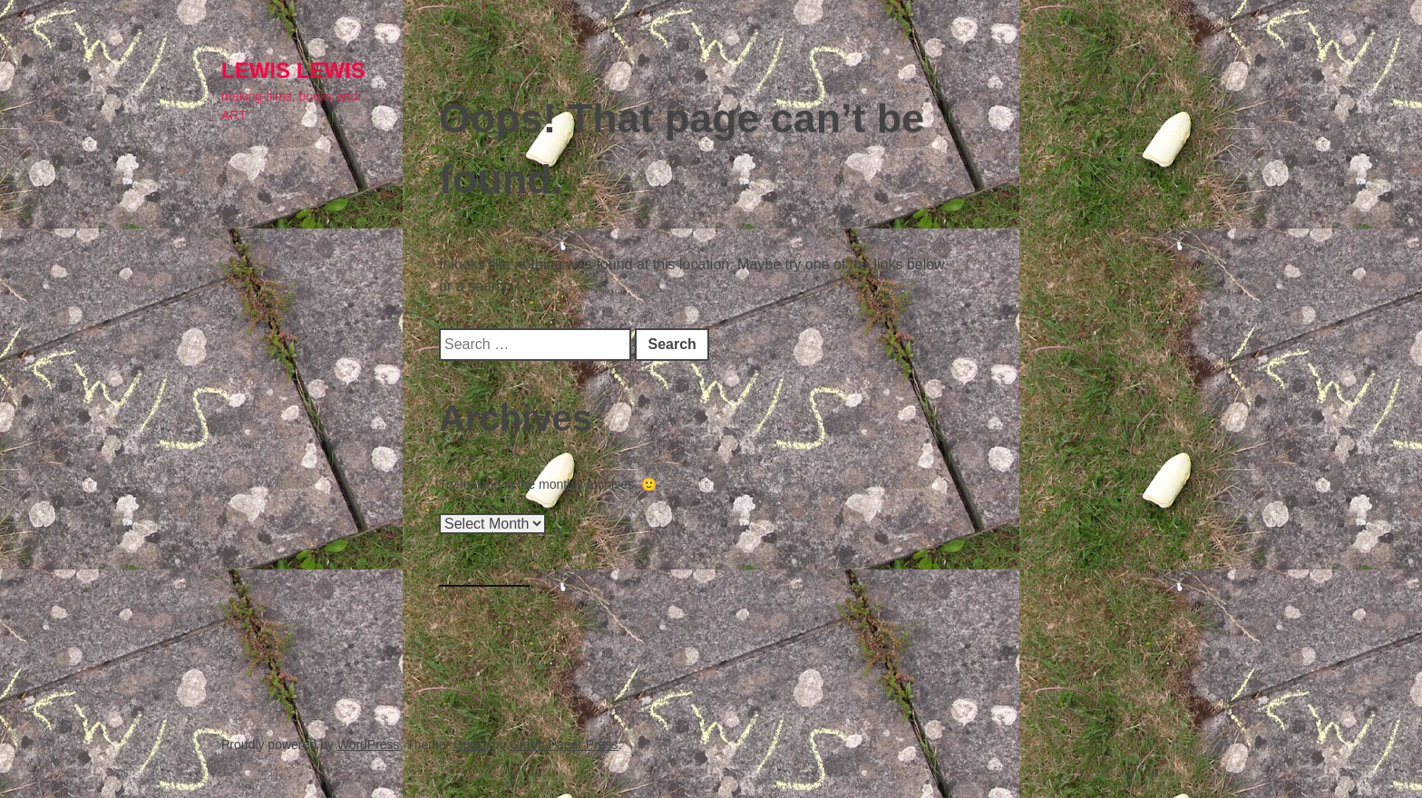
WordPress (368, 744)
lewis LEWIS (293, 70)
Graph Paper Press (564, 744)
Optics (471, 744)
